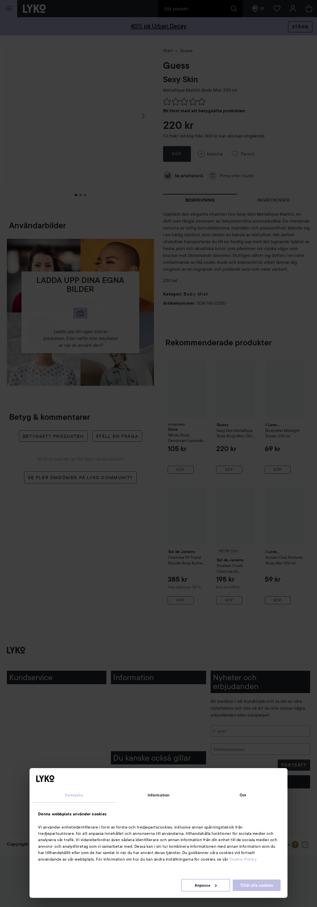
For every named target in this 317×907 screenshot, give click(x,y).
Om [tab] (243, 795)
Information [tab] (158, 795)
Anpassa (206, 885)
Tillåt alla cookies (256, 885)
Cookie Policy (243, 859)
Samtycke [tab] (74, 795)
